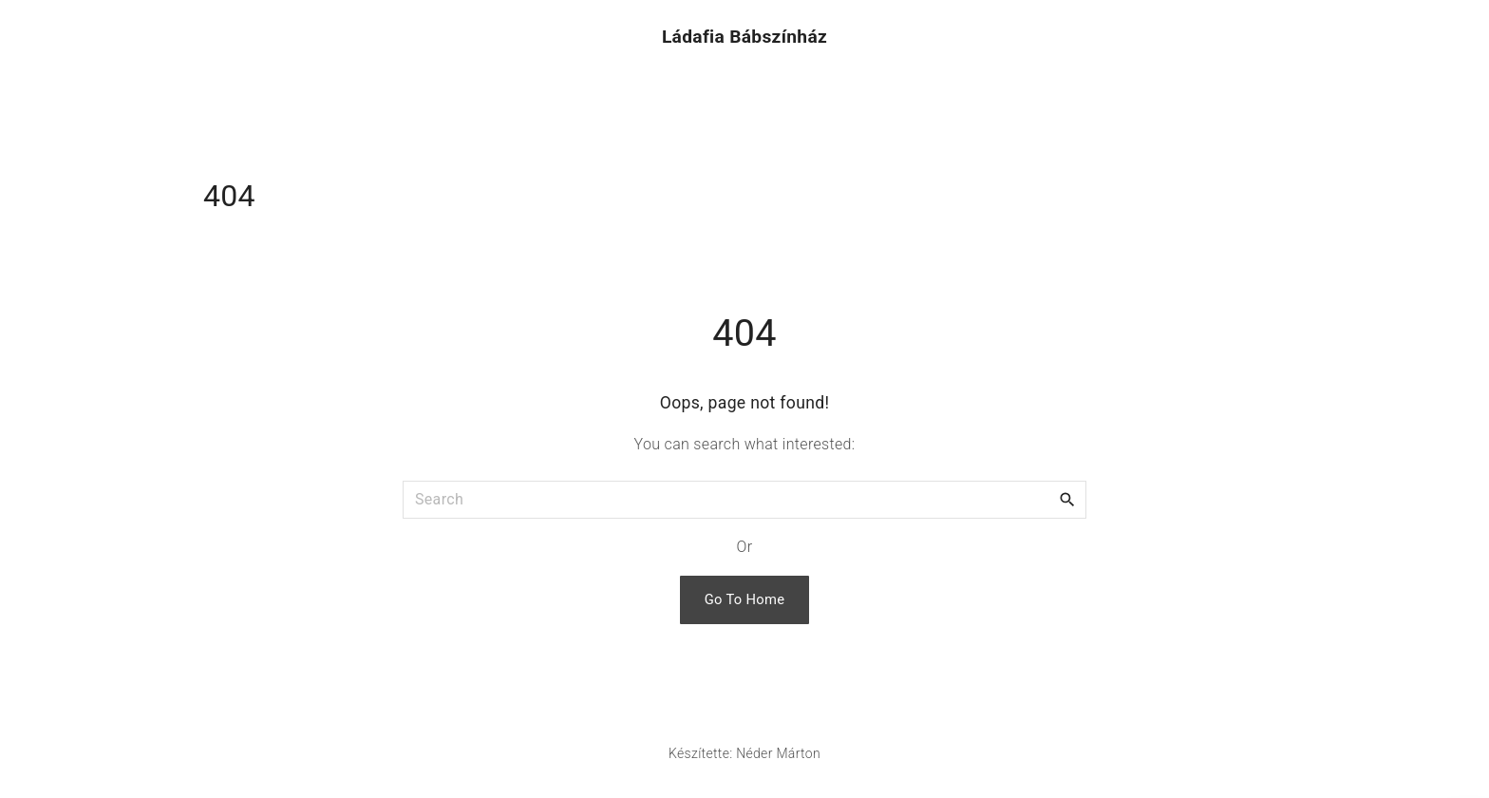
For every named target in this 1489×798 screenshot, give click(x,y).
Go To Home (745, 599)
